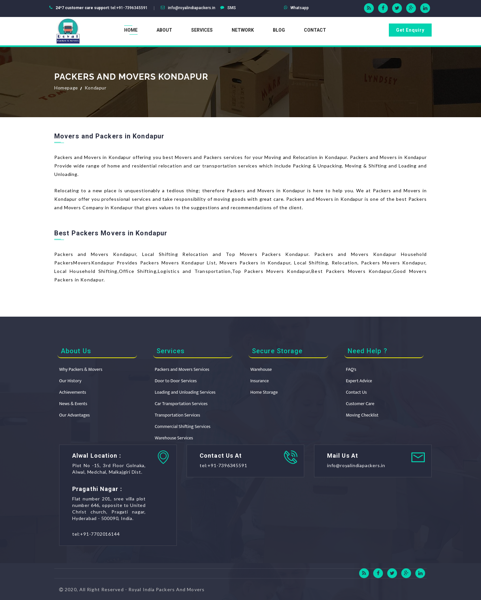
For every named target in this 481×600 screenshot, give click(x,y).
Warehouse (261, 369)
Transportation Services (177, 415)
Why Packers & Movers (80, 369)
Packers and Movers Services (182, 369)
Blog (279, 30)
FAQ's (351, 369)
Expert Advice (359, 381)
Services (202, 30)
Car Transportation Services (181, 403)
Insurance (259, 381)
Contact (315, 30)
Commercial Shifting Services (182, 426)
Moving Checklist (362, 415)
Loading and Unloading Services (185, 392)
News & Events (73, 403)
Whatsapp (299, 8)
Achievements (72, 392)
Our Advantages (74, 415)
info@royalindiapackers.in (191, 8)
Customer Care (360, 403)
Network (243, 30)
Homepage (66, 87)
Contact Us (356, 392)
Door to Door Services (176, 381)
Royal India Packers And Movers (166, 589)
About (164, 30)
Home (131, 30)
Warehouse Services (174, 438)
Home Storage (264, 392)
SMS (231, 8)
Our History (70, 381)
